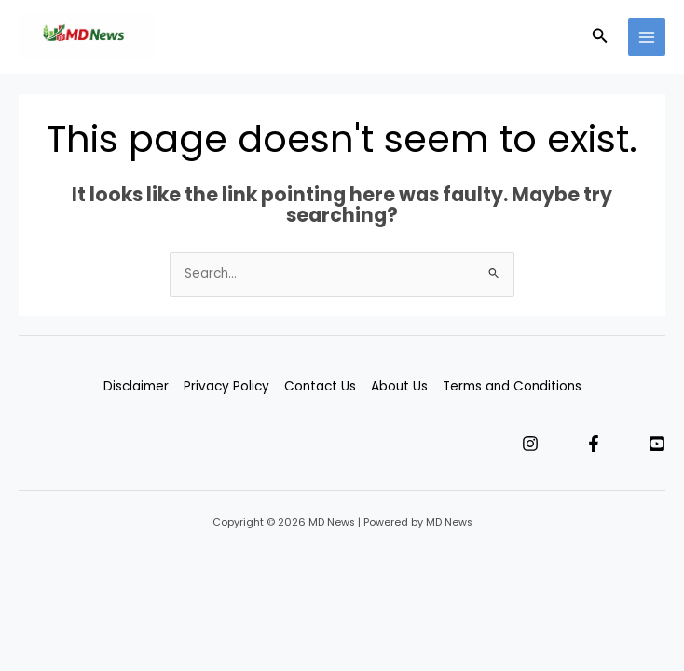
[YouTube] (657, 443)
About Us (399, 386)
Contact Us (320, 386)
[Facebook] (593, 443)
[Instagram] (530, 443)
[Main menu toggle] (647, 37)
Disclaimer (136, 386)
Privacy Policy (226, 386)
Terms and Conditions (512, 386)
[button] (600, 37)
